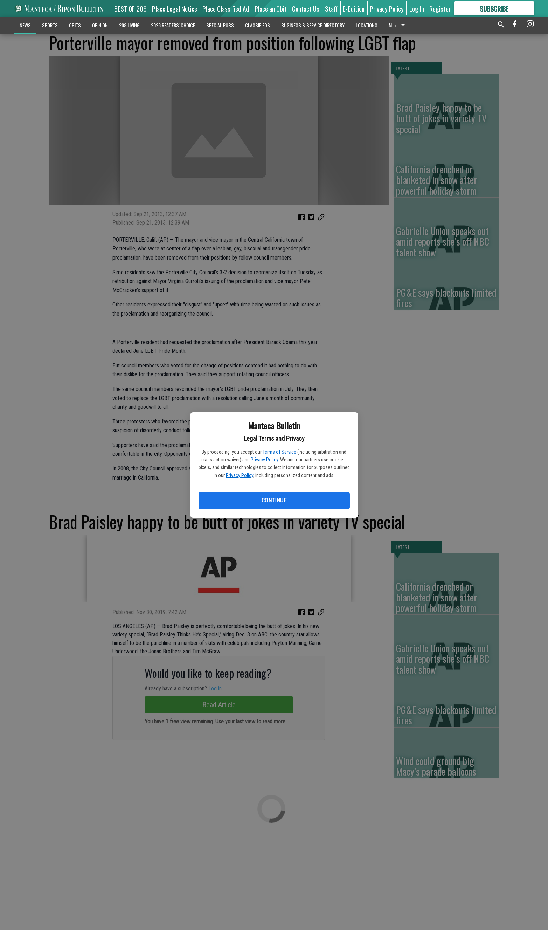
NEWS (25, 25)
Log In (416, 8)
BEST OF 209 (130, 8)
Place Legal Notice (174, 8)
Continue (274, 500)
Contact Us (305, 8)
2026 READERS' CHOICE (173, 25)
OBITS (75, 25)
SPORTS (50, 25)
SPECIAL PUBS (220, 25)
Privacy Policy (264, 459)
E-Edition (354, 8)
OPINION (100, 25)
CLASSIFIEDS (257, 25)
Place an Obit (271, 8)
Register (440, 8)
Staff (331, 8)
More (398, 25)
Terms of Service (279, 452)
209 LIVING (129, 25)
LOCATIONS (366, 25)
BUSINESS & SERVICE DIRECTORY (313, 25)
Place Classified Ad (225, 8)
